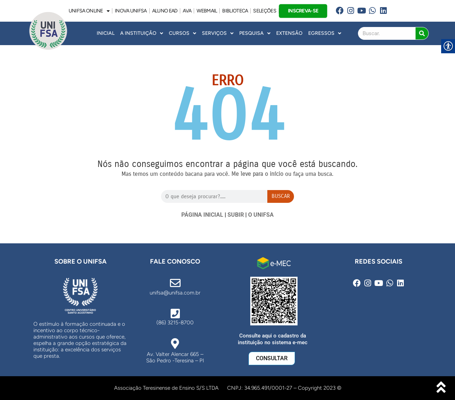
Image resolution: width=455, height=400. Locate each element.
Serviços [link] (218, 33)
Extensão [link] (289, 33)
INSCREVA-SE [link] (303, 10)
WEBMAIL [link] (207, 11)
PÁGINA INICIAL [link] (202, 214)
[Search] (422, 33)
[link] (339, 10)
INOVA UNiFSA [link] (131, 11)
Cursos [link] (182, 33)
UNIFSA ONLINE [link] (89, 11)
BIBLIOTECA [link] (235, 11)
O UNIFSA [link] (261, 214)
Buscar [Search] (281, 196)
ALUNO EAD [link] (165, 11)
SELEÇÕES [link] (264, 11)
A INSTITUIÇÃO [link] (141, 33)
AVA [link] (187, 11)
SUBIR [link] (236, 214)
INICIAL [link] (105, 33)
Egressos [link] (324, 33)
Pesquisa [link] (255, 33)
